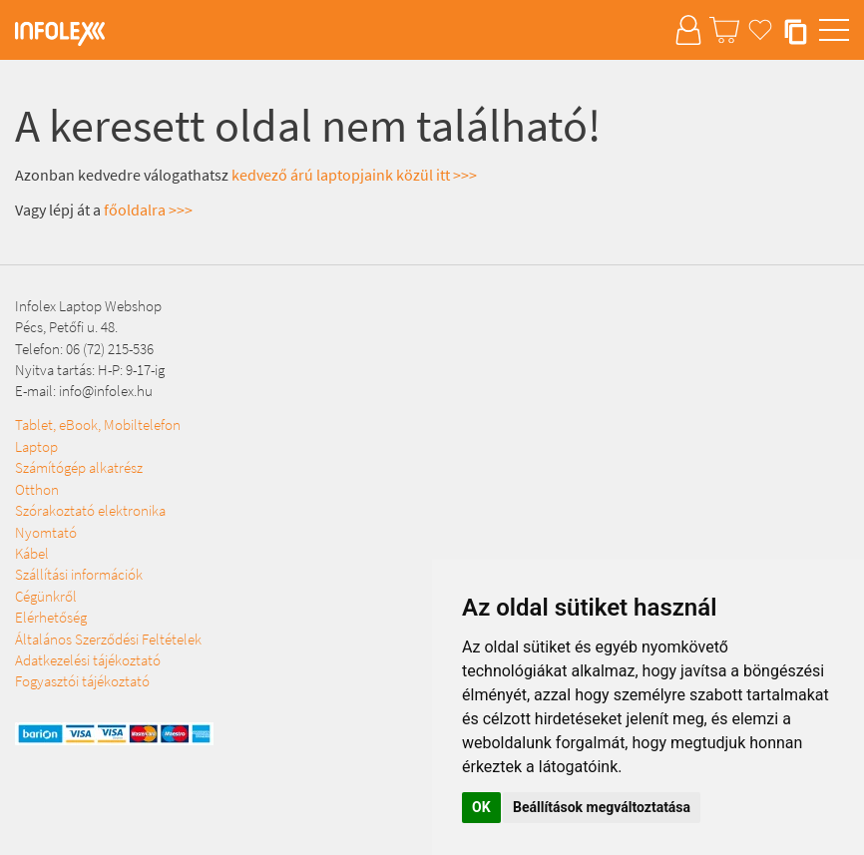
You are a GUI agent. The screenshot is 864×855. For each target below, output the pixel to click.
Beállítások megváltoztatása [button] (601, 807)
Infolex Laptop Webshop (88, 305)
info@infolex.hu (106, 390)
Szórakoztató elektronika (90, 510)
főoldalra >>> (148, 209)
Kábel (32, 553)
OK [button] (481, 807)
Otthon (37, 489)
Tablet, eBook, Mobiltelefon (98, 424)
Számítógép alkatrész (79, 467)
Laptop (36, 446)
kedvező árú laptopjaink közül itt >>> (354, 175)
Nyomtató (46, 532)
